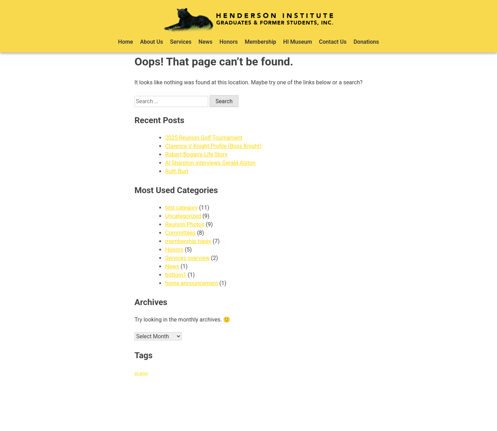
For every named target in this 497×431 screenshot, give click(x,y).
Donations (366, 41)
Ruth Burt (177, 171)
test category (181, 207)
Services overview (187, 258)
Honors (228, 41)
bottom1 (176, 274)
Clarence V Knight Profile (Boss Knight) (213, 146)
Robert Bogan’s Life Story (196, 154)
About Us (151, 41)
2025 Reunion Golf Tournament (203, 137)
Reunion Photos (184, 224)
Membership (260, 41)
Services (181, 41)
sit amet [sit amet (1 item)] (141, 373)
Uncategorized (183, 216)
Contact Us (332, 41)
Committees (180, 232)
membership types (188, 241)
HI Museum (297, 41)
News (205, 41)
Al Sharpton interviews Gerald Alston (210, 163)
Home (125, 41)
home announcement (191, 283)
